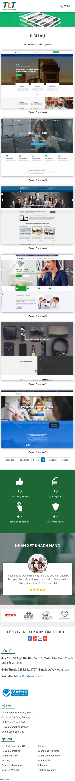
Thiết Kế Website (46, 769)
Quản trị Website (10, 769)
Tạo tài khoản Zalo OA (13, 746)
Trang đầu (9, 459)
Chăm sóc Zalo (9, 755)
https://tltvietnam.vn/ (28, 676)
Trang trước (23, 459)
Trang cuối (65, 459)
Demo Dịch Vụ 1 (37, 452)
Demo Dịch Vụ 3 (37, 316)
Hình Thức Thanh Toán (13, 722)
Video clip (42, 765)
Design (41, 746)
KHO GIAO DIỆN (35, 44)
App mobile (43, 760)
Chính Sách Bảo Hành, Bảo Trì (17, 712)
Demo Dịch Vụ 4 (37, 248)
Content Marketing (11, 765)
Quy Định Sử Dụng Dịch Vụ (15, 717)
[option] (37, 574)
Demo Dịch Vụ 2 (37, 384)
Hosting (5, 760)
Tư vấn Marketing (10, 750)
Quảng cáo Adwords (48, 750)
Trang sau (51, 459)
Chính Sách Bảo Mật (12, 731)
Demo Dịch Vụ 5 (37, 180)
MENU (69, 6)
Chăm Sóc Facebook (48, 755)
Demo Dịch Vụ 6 (37, 112)
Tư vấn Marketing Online (14, 726)
